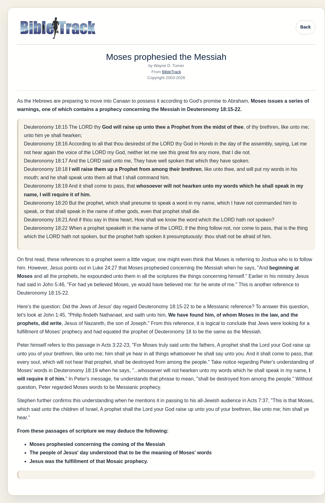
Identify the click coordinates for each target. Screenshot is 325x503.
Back (305, 26)
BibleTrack (171, 71)
